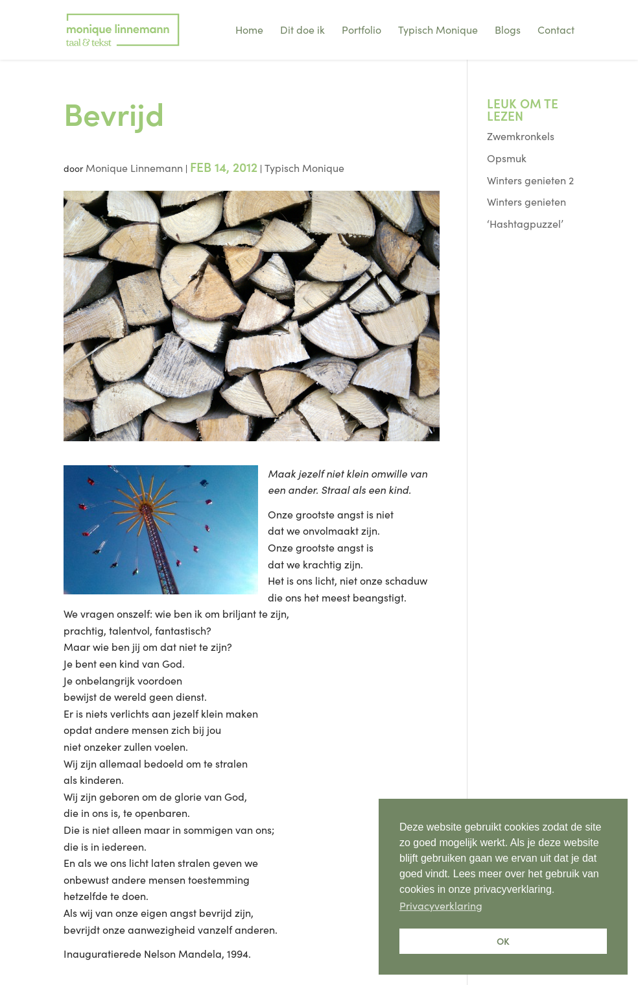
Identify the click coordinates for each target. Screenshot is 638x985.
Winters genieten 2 (530, 180)
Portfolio (361, 29)
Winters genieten (526, 201)
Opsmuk (506, 158)
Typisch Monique (438, 29)
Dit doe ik (302, 29)
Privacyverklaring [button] (440, 905)
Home (249, 29)
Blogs (508, 29)
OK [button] (503, 940)
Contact (556, 29)
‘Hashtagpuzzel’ (525, 223)
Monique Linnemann (134, 167)
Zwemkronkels (520, 135)
